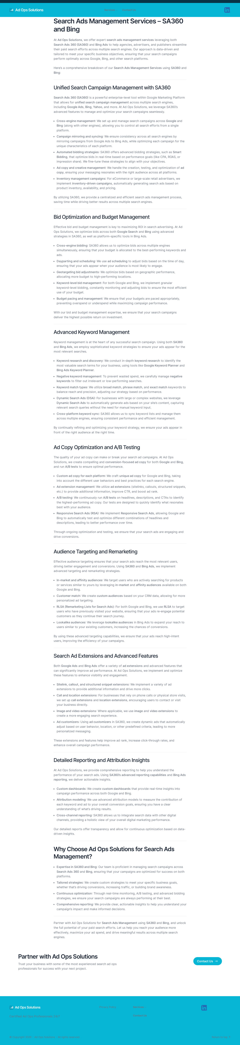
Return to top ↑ (221, 1037)
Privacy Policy (107, 1007)
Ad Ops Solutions (29, 10)
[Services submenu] (117, 10)
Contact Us (207, 961)
